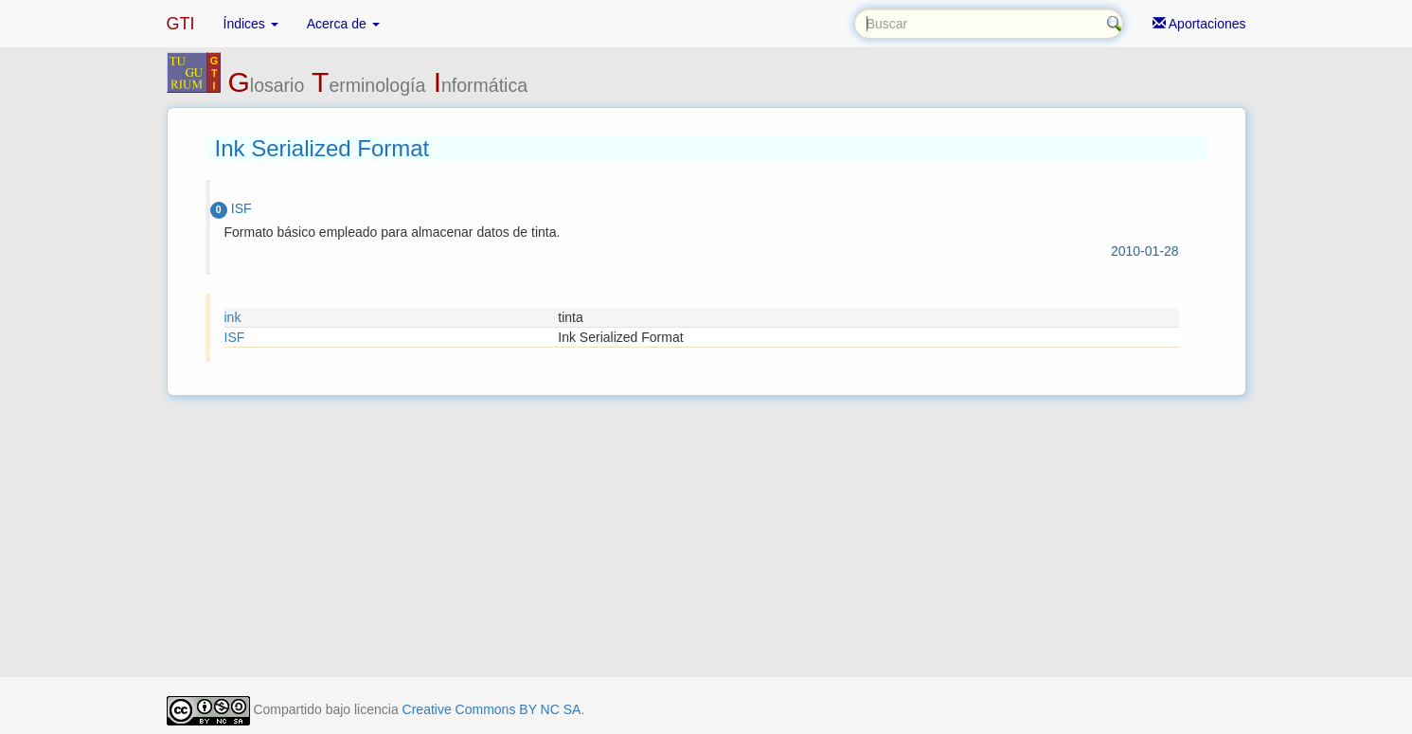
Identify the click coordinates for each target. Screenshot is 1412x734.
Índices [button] (250, 23)
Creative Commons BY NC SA (491, 709)
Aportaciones (1199, 23)
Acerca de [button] (343, 23)
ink (232, 317)
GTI (181, 23)
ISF (234, 337)
